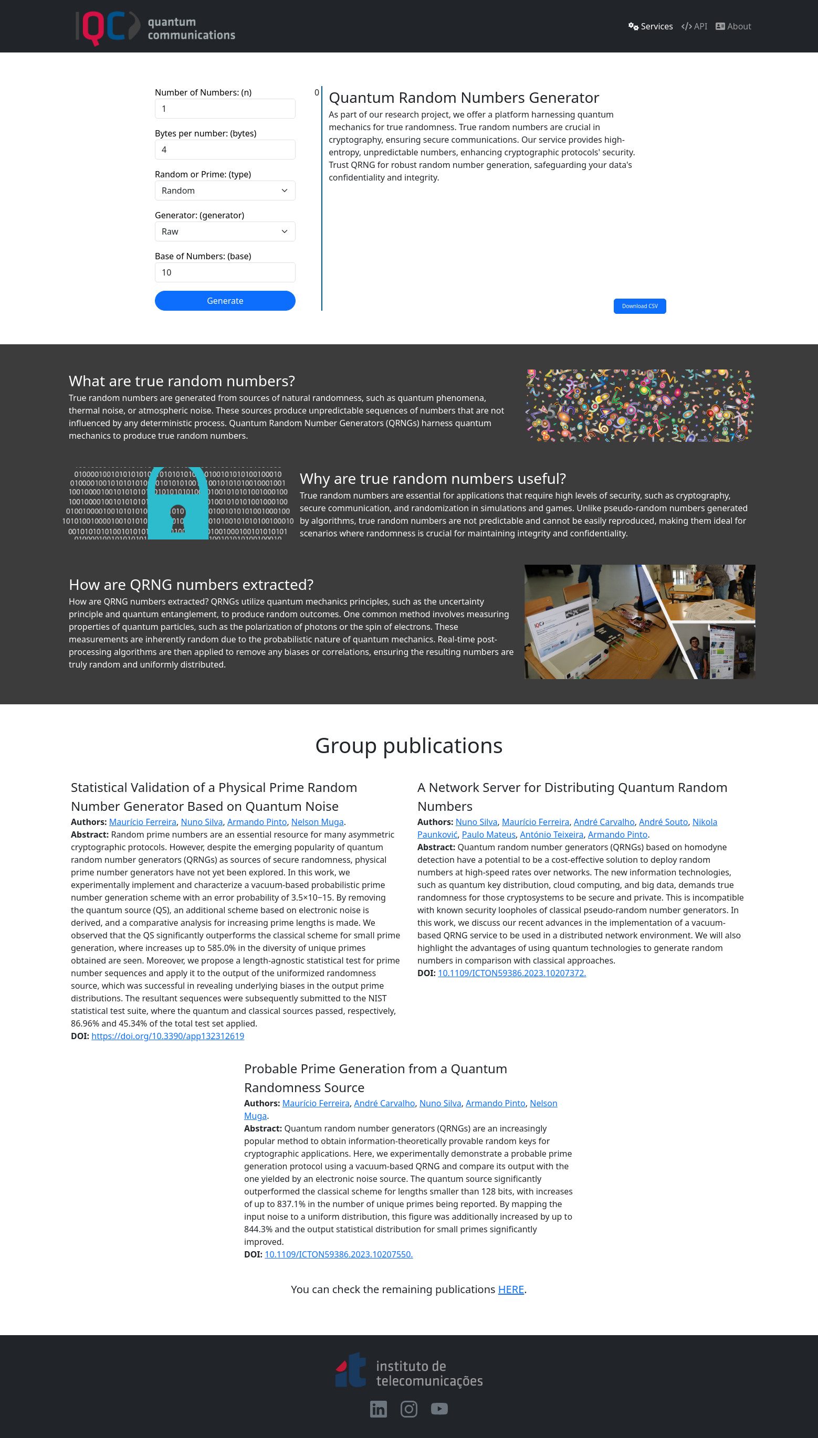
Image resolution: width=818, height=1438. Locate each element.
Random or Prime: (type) (203, 174)
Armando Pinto (257, 822)
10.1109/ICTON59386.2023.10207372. (512, 973)
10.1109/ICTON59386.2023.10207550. (339, 1254)
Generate (225, 300)
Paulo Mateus (489, 834)
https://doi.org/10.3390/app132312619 (167, 1036)
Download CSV (640, 306)
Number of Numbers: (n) (203, 92)
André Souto (663, 822)
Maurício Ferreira (142, 822)
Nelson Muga (317, 822)
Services (650, 26)
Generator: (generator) (199, 215)
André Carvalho (604, 822)
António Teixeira (552, 834)
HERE (511, 1289)
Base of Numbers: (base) (203, 256)
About (733, 26)
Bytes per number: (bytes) (205, 133)
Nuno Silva (202, 822)
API (694, 26)
